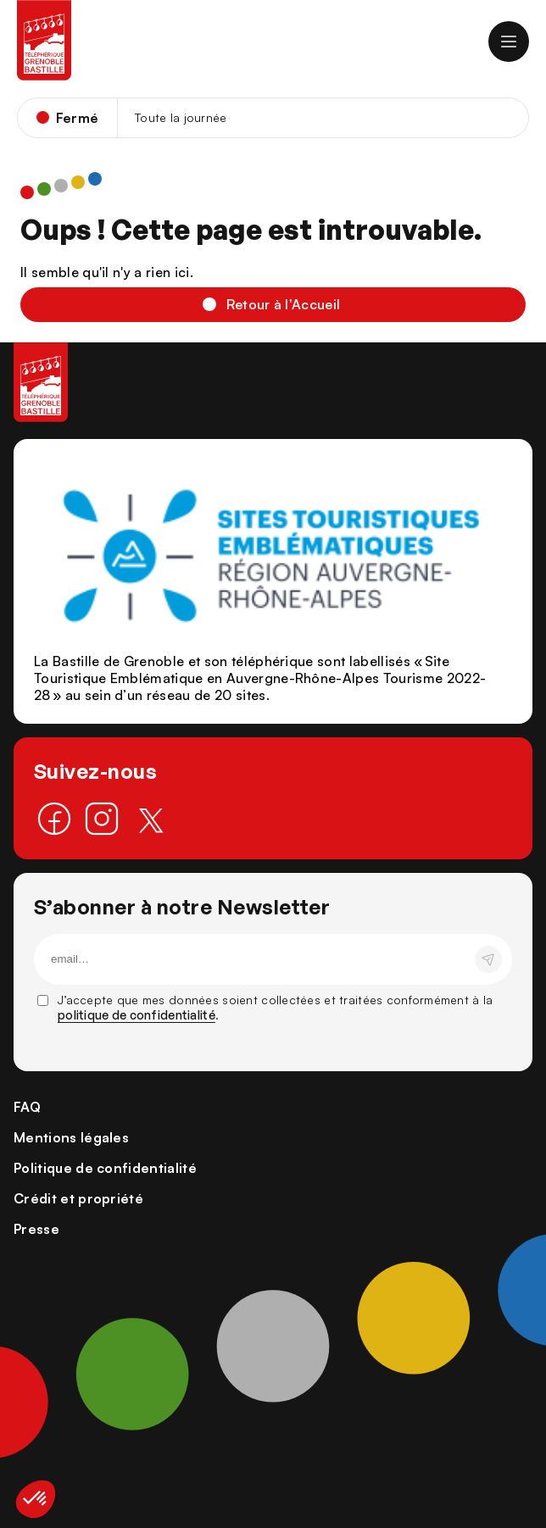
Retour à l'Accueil (283, 304)
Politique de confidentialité (105, 1167)
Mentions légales (71, 1137)
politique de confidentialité (136, 1015)
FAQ (27, 1106)
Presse (36, 1228)
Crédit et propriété (78, 1198)
